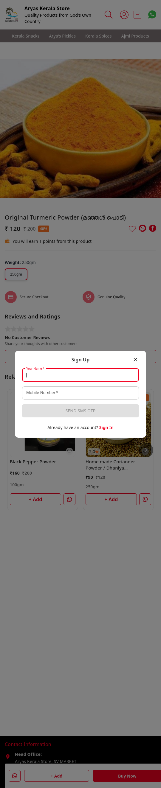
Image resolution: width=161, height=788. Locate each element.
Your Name (35, 368)
